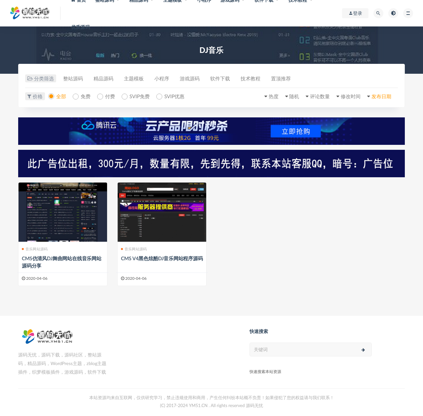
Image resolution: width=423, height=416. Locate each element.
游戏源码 (190, 78)
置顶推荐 (281, 78)
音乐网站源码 (35, 249)
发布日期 (381, 96)
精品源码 (103, 78)
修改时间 (351, 96)
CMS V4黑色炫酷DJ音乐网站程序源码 (162, 258)
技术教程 (250, 78)
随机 (294, 96)
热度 (274, 96)
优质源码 (80, 27)
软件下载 (220, 78)
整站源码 (73, 78)
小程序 (161, 78)
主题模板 (134, 78)
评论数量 (320, 96)
